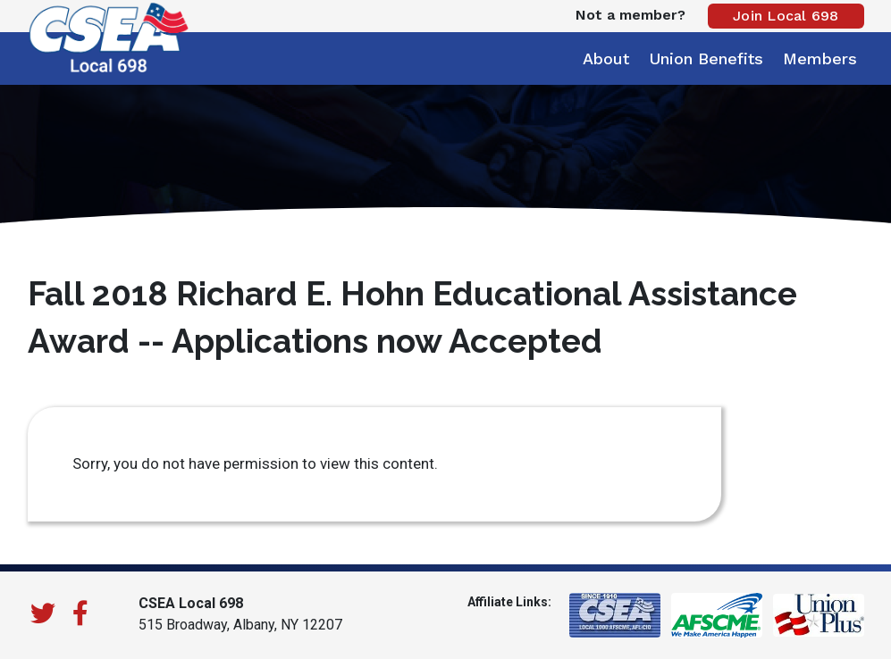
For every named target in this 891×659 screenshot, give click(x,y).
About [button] (606, 58)
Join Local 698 (786, 15)
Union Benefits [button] (706, 58)
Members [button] (820, 58)
